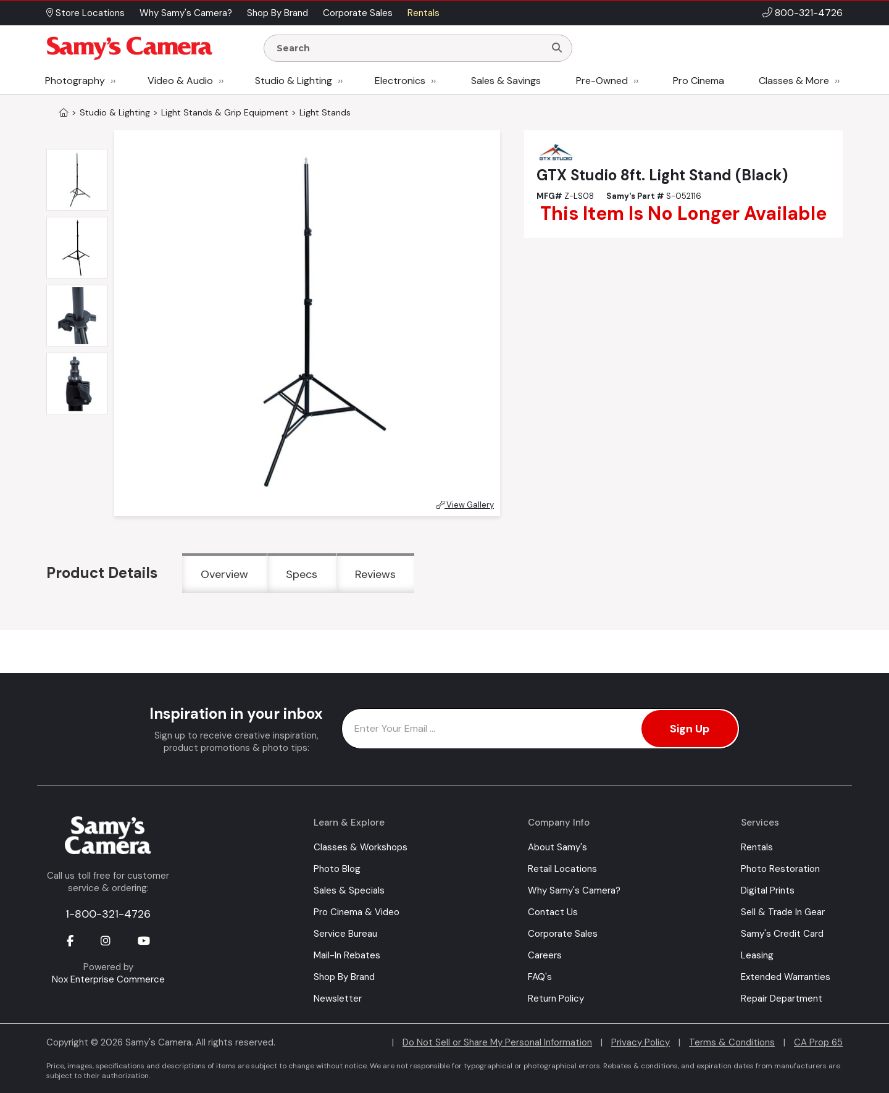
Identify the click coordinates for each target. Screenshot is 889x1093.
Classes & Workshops (360, 847)
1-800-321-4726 (108, 914)
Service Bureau (345, 934)
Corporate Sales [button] (358, 13)
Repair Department (781, 998)
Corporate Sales (563, 934)
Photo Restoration (780, 869)
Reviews (375, 574)
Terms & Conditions (732, 1042)
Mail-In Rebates (347, 955)
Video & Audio (180, 80)
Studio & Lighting (293, 80)
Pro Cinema (698, 80)
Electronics (400, 80)
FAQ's (540, 977)
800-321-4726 (809, 12)
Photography (75, 80)
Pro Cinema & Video (356, 912)
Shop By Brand (344, 977)
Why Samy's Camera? (574, 890)
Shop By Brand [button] (277, 13)
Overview (224, 574)
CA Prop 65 (818, 1042)
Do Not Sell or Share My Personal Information (497, 1042)
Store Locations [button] (85, 13)
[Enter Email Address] (540, 728)
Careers (545, 955)
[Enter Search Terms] (409, 48)
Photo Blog (337, 869)
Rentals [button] (423, 13)
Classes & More (794, 80)
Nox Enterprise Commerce (108, 979)
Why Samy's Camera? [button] (186, 13)
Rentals (757, 847)
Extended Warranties (785, 977)
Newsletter (338, 998)
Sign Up (689, 728)
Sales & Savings (506, 80)
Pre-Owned (602, 80)
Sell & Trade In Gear (783, 912)
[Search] (557, 48)
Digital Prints (768, 890)
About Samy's (557, 847)
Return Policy (556, 998)
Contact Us (553, 912)
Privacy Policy (640, 1042)
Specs (301, 574)
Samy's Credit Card (782, 934)
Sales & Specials (349, 890)
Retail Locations (562, 869)
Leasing (757, 955)
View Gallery (465, 505)
